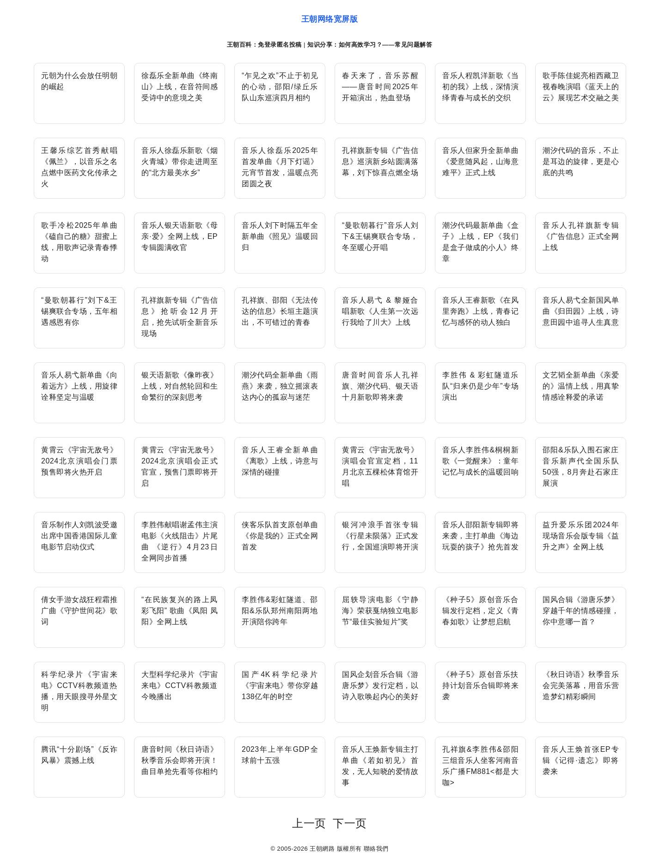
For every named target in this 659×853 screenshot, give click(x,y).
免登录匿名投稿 (280, 44)
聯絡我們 (376, 848)
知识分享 (319, 44)
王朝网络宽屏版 (329, 19)
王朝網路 (322, 848)
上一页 (309, 823)
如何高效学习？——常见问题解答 (386, 44)
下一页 (350, 823)
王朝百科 (239, 44)
